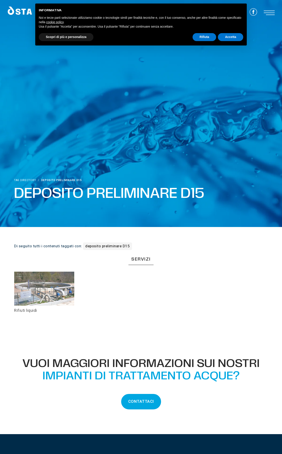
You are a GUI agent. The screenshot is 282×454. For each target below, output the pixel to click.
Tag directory (25, 180)
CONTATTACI (141, 402)
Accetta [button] (230, 37)
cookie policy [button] (54, 22)
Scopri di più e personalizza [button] (66, 37)
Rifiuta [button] (204, 37)
